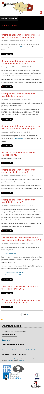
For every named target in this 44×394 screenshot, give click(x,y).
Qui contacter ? (6, 340)
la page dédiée (19, 47)
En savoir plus (8, 54)
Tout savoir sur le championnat (14, 272)
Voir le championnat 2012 (13, 275)
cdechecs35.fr (11, 359)
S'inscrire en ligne (10, 253)
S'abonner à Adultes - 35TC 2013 (2, 319)
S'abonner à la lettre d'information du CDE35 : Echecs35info (20, 350)
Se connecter (28, 8)
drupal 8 (10, 360)
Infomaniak (21, 360)
